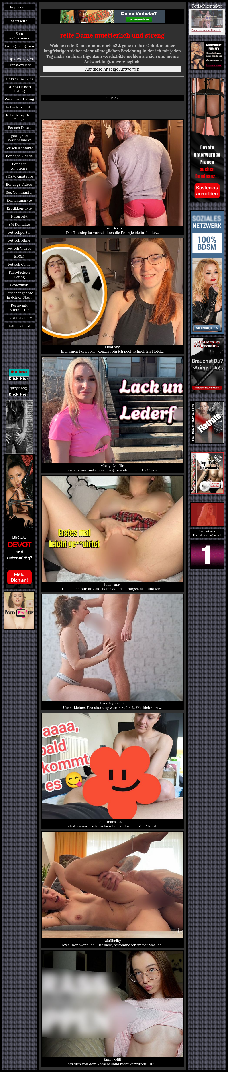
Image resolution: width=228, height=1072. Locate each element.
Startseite (19, 21)
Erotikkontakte (19, 208)
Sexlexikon (19, 285)
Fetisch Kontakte (19, 148)
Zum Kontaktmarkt (19, 35)
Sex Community (19, 192)
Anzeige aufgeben (19, 46)
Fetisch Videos (19, 248)
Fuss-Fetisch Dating (19, 274)
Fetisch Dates (19, 127)
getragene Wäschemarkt (19, 137)
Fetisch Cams (19, 264)
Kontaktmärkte (19, 200)
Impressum (19, 7)
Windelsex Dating (19, 99)
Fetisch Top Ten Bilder (19, 117)
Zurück (112, 98)
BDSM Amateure (19, 176)
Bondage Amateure (19, 166)
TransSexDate (19, 65)
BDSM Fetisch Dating (19, 88)
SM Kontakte (19, 224)
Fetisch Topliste (19, 107)
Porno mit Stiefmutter (19, 307)
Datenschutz (19, 325)
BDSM (19, 256)
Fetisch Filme (19, 240)
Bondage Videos (19, 156)
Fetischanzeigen (19, 78)
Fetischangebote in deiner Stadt (19, 295)
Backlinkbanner (19, 317)
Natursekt (19, 216)
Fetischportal (19, 232)
